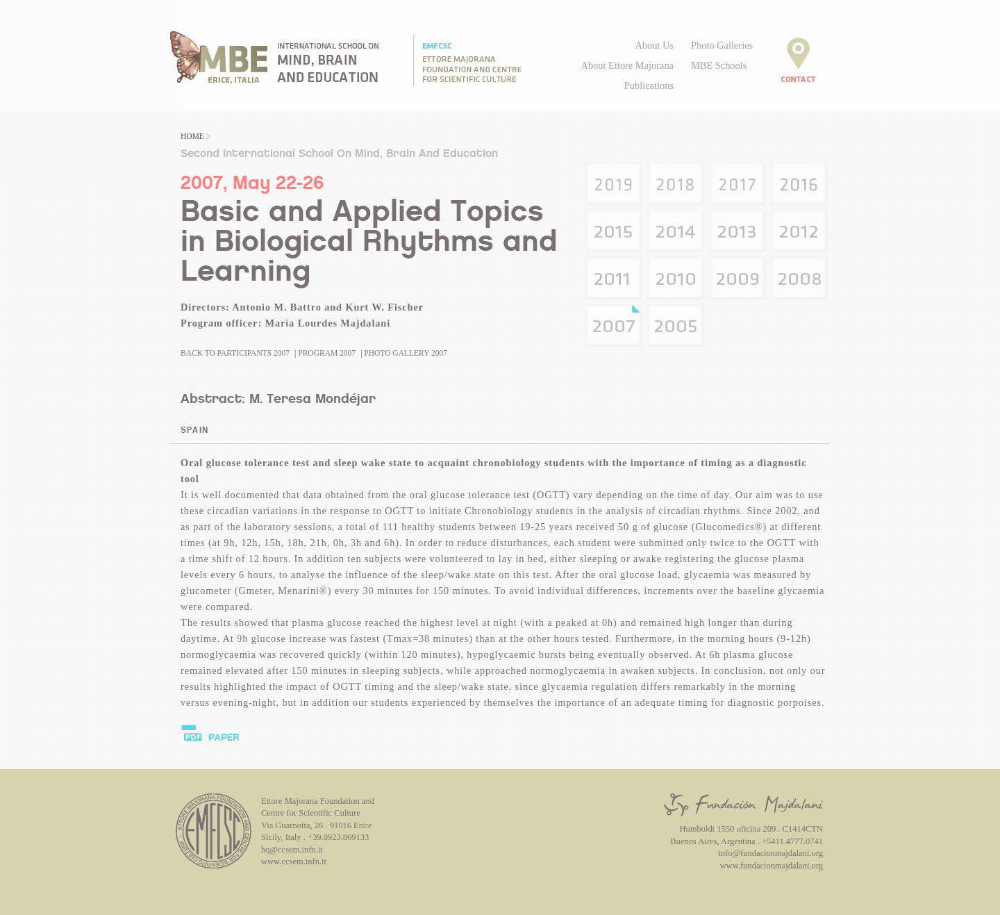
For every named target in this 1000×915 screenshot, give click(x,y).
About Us (654, 45)
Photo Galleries (722, 45)
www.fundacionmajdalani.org (771, 866)
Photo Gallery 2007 (405, 353)
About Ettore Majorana (627, 65)
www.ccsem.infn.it (293, 861)
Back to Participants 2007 (235, 353)
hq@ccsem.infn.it (292, 850)
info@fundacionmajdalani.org (770, 853)
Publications (649, 85)
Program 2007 (327, 353)
